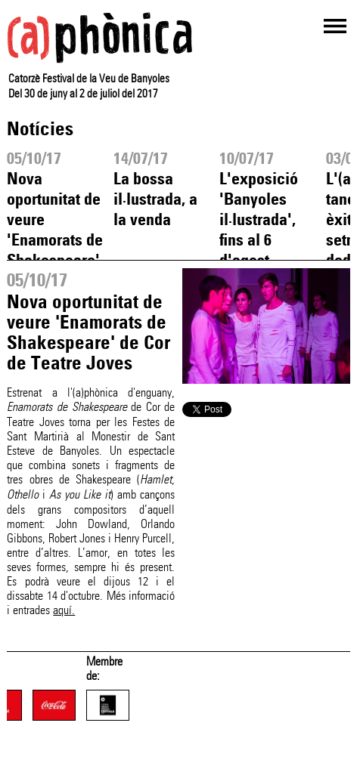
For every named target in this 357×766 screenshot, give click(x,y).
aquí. (64, 610)
